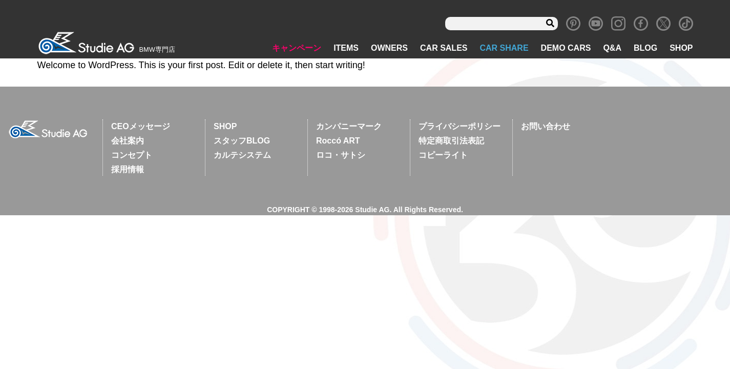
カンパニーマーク (349, 127)
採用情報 (127, 170)
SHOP (681, 49)
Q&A (612, 49)
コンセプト (131, 156)
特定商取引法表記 (451, 141)
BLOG (645, 49)
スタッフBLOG (242, 141)
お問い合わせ (545, 127)
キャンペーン (296, 49)
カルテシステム (242, 156)
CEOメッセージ (140, 127)
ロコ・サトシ (340, 156)
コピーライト (443, 156)
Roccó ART (338, 141)
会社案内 (127, 141)
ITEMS (346, 49)
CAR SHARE (503, 49)
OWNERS (389, 49)
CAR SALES (443, 49)
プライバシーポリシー (459, 127)
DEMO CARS (566, 49)
